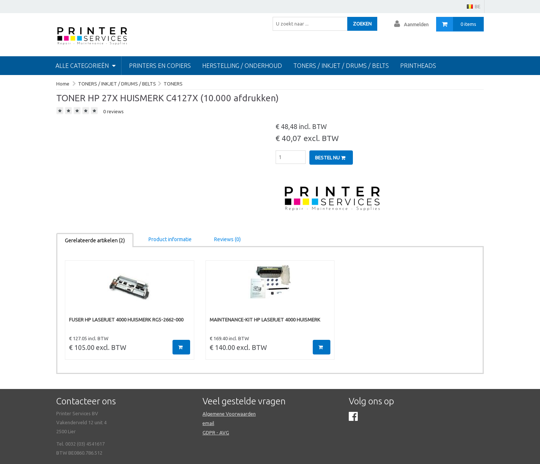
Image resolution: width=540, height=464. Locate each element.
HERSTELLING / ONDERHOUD (242, 65)
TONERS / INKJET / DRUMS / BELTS (341, 65)
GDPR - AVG (215, 432)
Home (62, 83)
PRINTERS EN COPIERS (160, 65)
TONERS (173, 83)
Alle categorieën (86, 65)
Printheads (418, 65)
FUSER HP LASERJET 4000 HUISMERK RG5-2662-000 (126, 319)
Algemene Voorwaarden (229, 413)
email (208, 423)
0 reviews (113, 111)
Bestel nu (330, 157)
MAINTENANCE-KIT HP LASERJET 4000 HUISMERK (265, 319)
